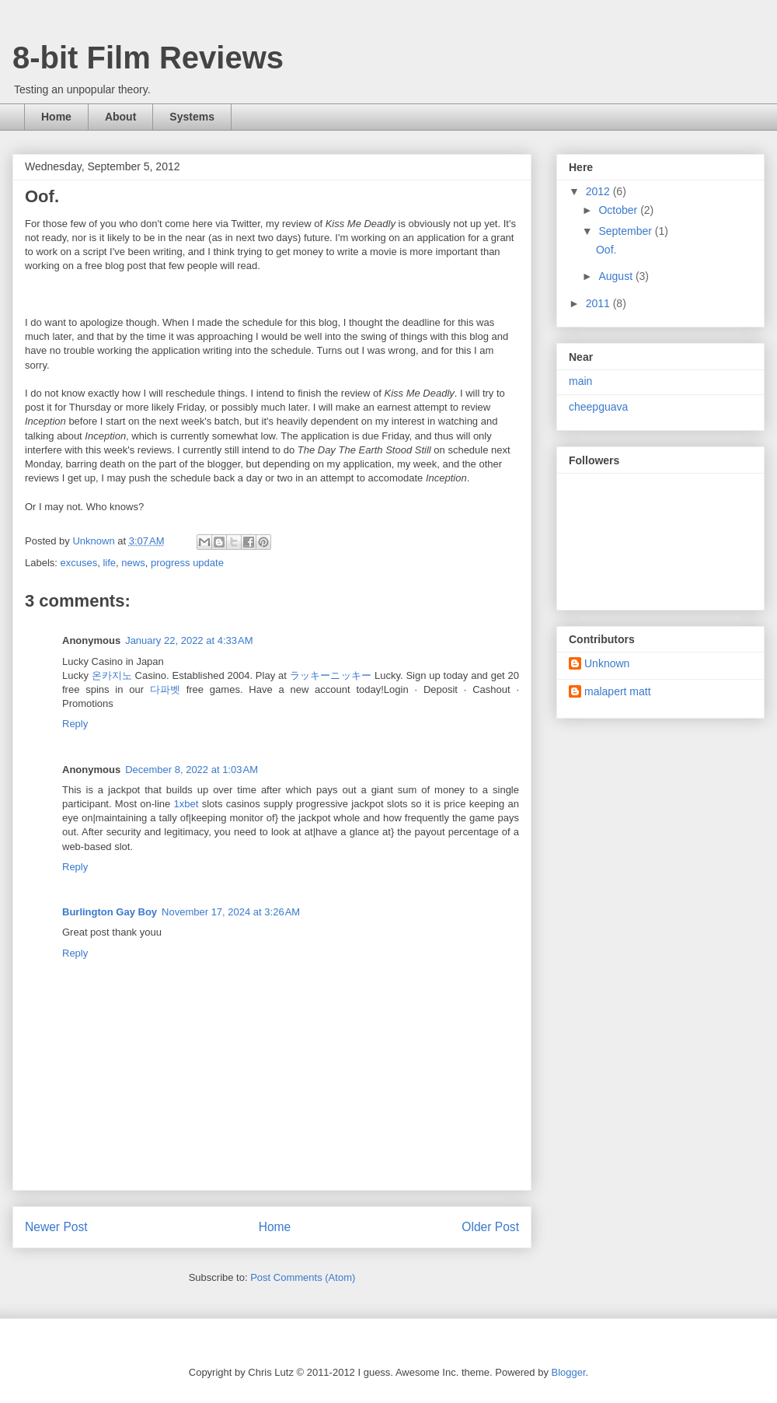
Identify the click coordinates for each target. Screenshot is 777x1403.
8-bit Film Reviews (148, 57)
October (619, 210)
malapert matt (617, 691)
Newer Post (56, 1226)
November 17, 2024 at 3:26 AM (231, 912)
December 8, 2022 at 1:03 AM (191, 769)
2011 (599, 303)
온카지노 (112, 675)
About (120, 116)
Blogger (569, 1372)
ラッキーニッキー (331, 675)
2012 (599, 191)
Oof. (606, 249)
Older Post (490, 1226)
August (616, 276)
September (626, 231)
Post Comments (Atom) (302, 1277)
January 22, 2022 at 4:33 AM (189, 640)
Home (56, 116)
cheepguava (598, 407)
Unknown (606, 663)
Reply (75, 723)
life (109, 563)
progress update (187, 563)
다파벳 (165, 689)
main (580, 381)
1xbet (186, 804)
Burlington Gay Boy (109, 912)
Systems (191, 116)
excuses (79, 563)
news (133, 563)
